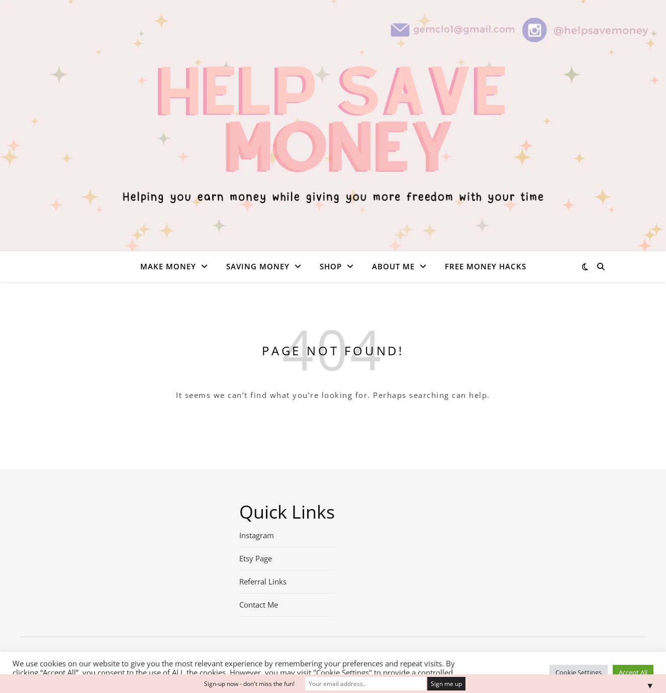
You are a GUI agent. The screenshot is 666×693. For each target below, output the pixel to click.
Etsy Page (255, 558)
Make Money (168, 266)
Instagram (256, 535)
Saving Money (258, 266)
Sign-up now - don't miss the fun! (249, 683)
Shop (331, 266)
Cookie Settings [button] (578, 672)
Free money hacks (485, 266)
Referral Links (263, 581)
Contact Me (258, 605)
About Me (393, 266)
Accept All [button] (633, 672)
